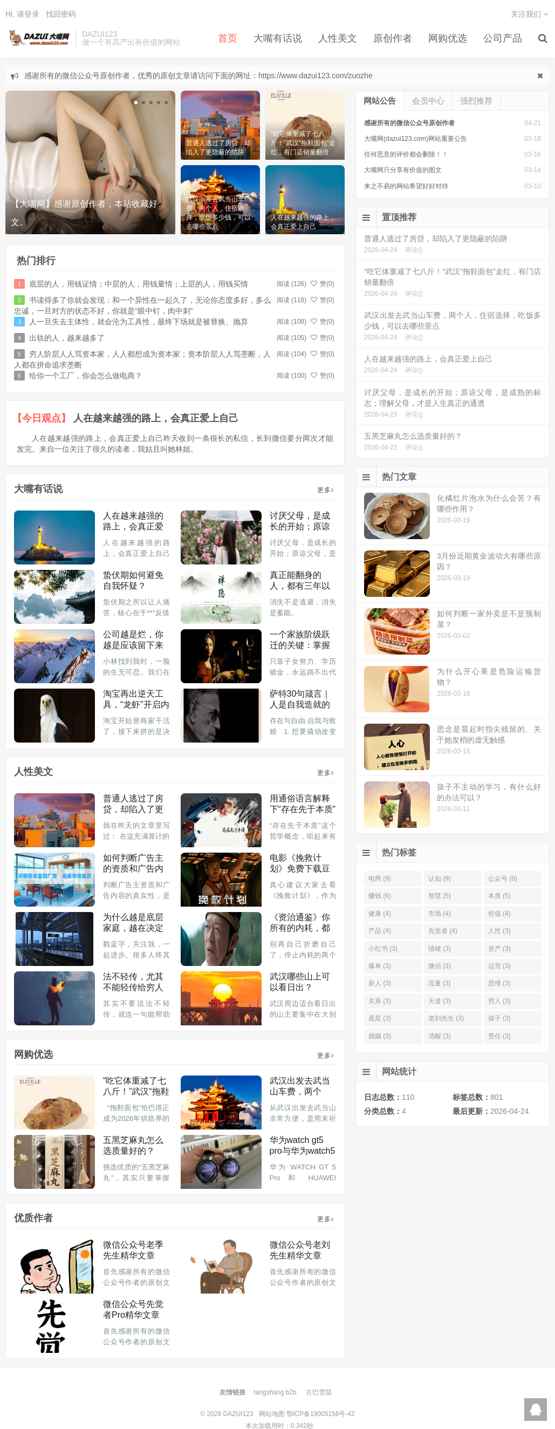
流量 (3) (439, 983)
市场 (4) (439, 913)
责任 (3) (499, 1036)
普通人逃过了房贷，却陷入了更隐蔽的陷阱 (133, 809)
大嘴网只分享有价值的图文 (403, 170)
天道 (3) (439, 1001)
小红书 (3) (383, 948)
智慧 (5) (439, 896)
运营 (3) (499, 966)
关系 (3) (379, 1001)
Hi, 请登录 (22, 14)
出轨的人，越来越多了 (67, 338)
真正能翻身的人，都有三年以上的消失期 (300, 585)
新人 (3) (379, 983)
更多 (325, 490)
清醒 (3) (439, 1036)
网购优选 (447, 38)
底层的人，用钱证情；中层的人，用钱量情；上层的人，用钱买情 (138, 284)
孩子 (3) (499, 1018)
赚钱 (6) (379, 896)
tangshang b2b (274, 1392)
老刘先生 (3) (446, 1018)
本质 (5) (499, 896)
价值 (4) (499, 913)
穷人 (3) (499, 1001)
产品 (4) (379, 931)
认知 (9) (439, 878)
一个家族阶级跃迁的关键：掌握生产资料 (300, 645)
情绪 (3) (439, 948)
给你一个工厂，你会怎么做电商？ (85, 375)
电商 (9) (379, 878)
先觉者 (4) (442, 931)
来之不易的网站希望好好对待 (406, 186)
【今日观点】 (41, 418)
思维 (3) (499, 983)
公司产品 (502, 38)
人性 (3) (499, 931)
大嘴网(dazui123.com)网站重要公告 (415, 138)
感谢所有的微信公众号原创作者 (409, 123)
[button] (136, 102)
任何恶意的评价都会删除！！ (406, 154)
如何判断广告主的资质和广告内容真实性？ (133, 868)
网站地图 (272, 1414)
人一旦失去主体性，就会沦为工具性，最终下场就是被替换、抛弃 (138, 321)
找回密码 (61, 14)
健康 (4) (379, 913)
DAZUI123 (37, 38)
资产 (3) (499, 948)
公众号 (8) (502, 878)
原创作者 (392, 38)
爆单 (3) (379, 966)
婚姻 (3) (379, 1036)
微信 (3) (439, 966)
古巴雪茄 (319, 1392)
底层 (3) (379, 1018)
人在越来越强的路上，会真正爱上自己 (155, 418)
